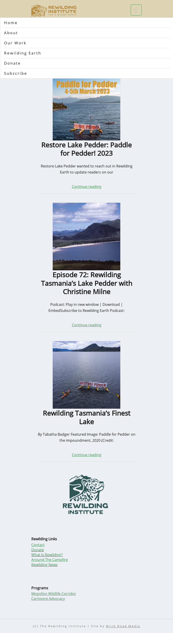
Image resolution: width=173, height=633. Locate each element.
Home (11, 22)
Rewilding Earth (22, 53)
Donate (12, 63)
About (11, 32)
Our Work (15, 42)
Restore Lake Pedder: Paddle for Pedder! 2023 (86, 149)
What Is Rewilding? (47, 554)
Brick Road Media (123, 626)
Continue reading (86, 186)
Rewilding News (44, 564)
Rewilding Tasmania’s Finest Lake (86, 417)
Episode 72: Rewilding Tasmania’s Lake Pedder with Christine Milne (86, 283)
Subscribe (15, 73)
